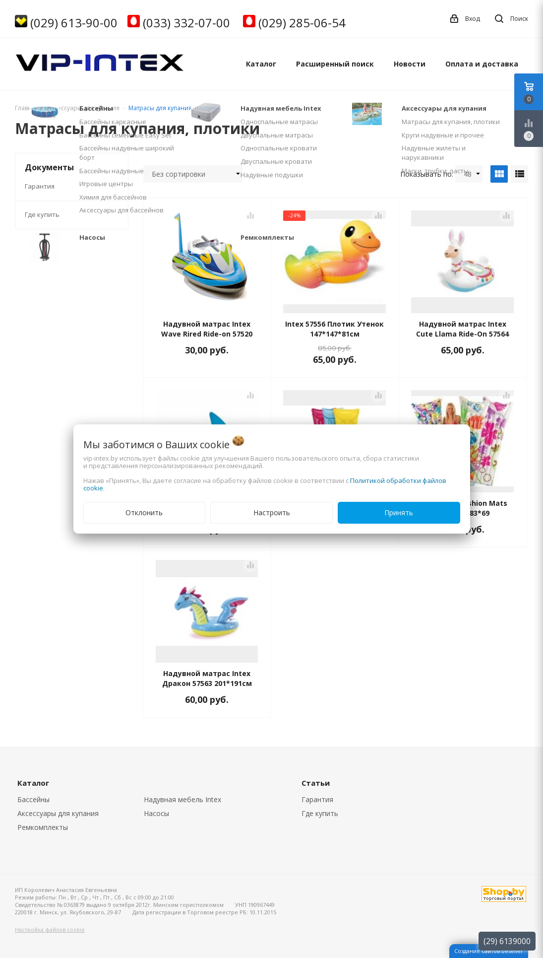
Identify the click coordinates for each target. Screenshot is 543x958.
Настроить (271, 512)
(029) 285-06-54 (302, 22)
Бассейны (33, 799)
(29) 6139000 (507, 941)
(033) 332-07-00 (186, 22)
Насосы (156, 813)
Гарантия (40, 186)
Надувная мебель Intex (182, 799)
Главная (27, 108)
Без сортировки (196, 174)
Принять (398, 512)
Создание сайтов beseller (488, 951)
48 (472, 174)
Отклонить (144, 512)
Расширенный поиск (335, 63)
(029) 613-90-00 (74, 22)
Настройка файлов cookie (50, 929)
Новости (409, 63)
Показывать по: (426, 174)
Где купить (42, 214)
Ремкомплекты (42, 827)
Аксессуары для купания (58, 813)
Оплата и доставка (481, 63)
